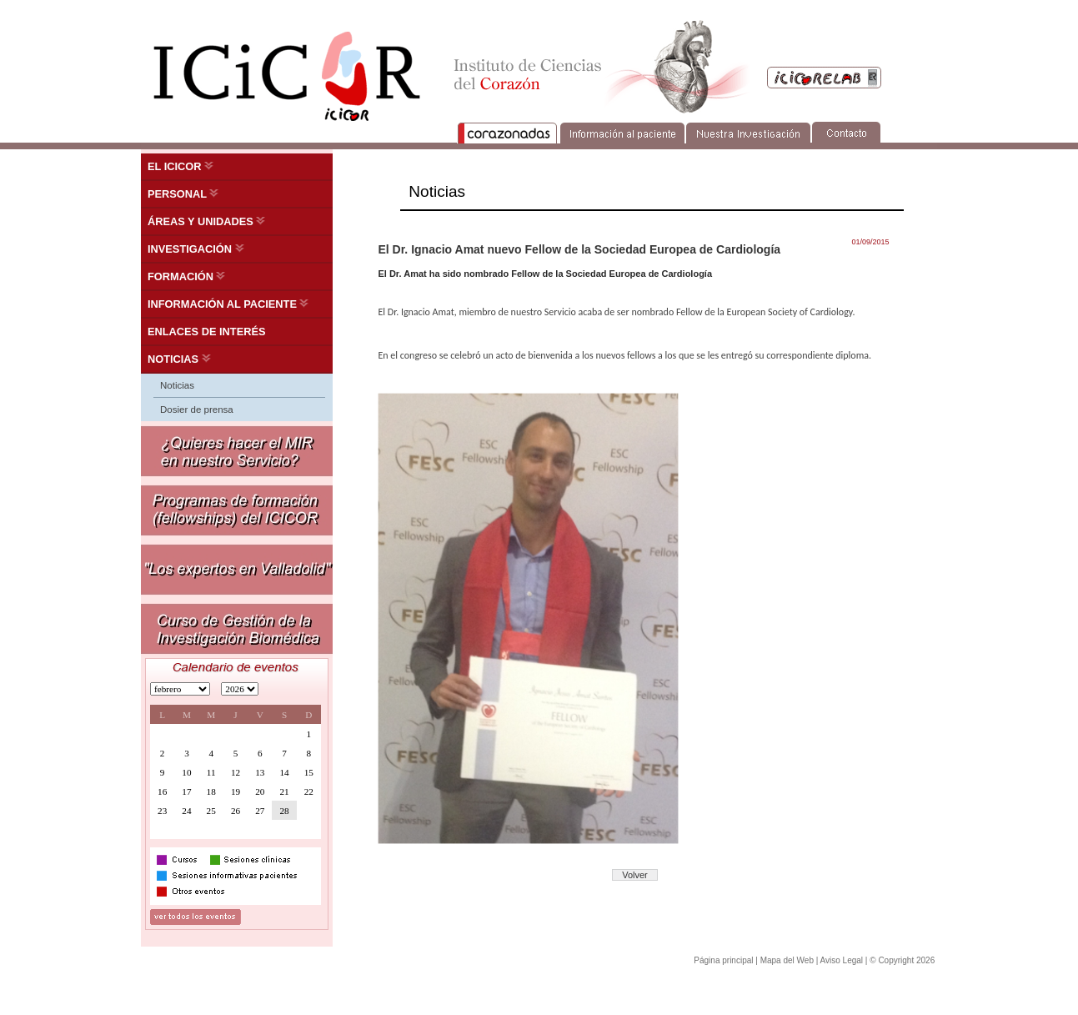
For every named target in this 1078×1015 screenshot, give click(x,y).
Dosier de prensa (196, 409)
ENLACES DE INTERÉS (207, 331)
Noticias (177, 385)
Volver (635, 875)
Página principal (723, 960)
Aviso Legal (842, 960)
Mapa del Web (787, 960)
